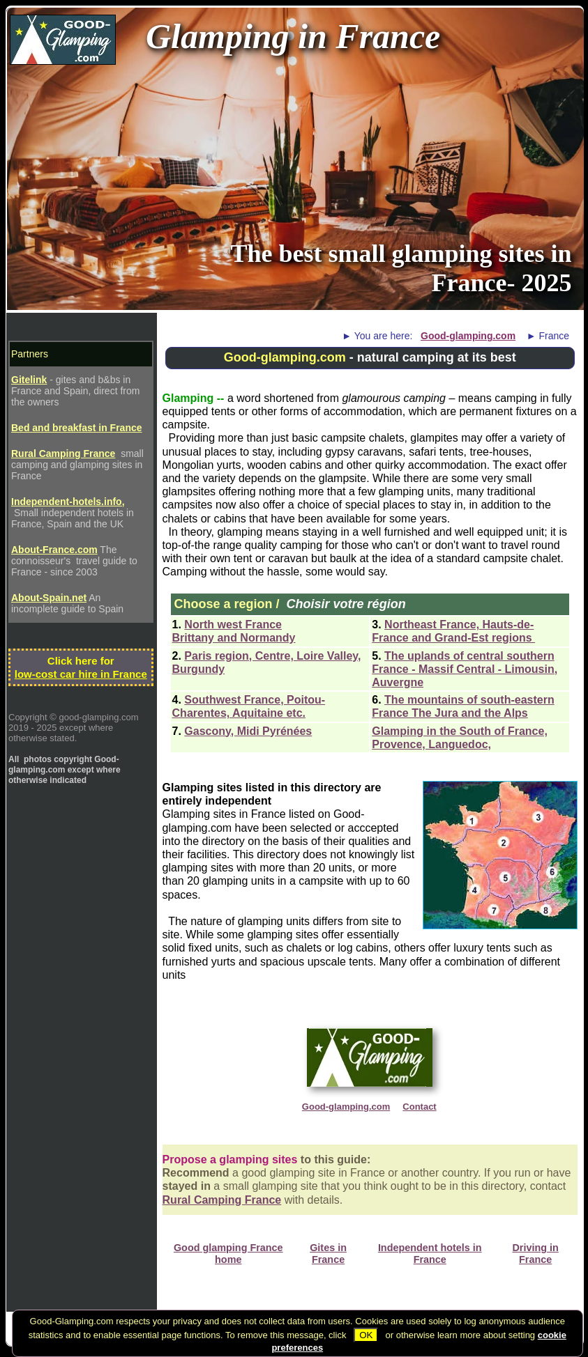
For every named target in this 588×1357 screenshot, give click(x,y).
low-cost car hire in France (81, 674)
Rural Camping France (222, 1200)
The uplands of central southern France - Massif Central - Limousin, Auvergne (464, 669)
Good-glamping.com (468, 335)
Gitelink (29, 379)
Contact (419, 1106)
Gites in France (328, 1253)
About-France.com (54, 549)
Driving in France (535, 1253)
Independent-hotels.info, (68, 501)
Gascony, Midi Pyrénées (248, 731)
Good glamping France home (228, 1253)
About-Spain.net (48, 597)
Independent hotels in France (430, 1253)
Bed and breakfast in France (76, 427)
